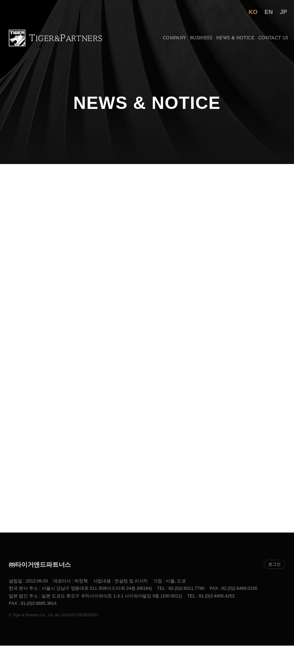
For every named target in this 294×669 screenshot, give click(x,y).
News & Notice (235, 38)
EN (269, 12)
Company (174, 38)
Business (201, 38)
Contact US (273, 38)
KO (253, 12)
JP (283, 12)
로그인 (274, 564)
